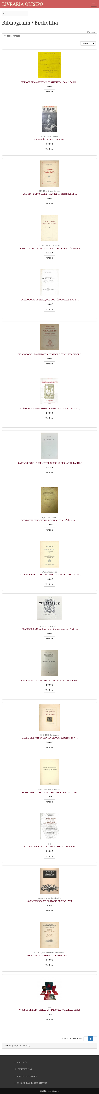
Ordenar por (88, 43)
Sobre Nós (21, 1062)
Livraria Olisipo (22, 4)
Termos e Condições (26, 1076)
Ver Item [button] (49, 91)
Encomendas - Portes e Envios (31, 1083)
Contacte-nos (23, 1069)
